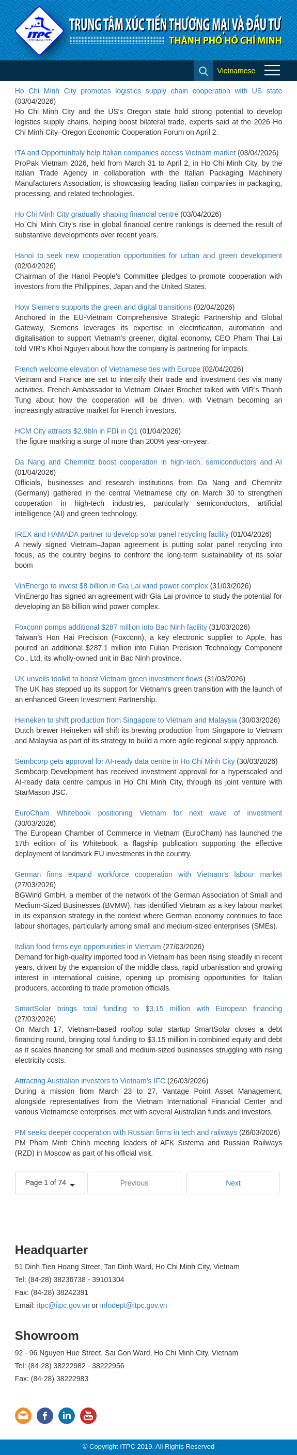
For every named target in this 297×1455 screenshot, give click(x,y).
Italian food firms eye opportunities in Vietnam (88, 946)
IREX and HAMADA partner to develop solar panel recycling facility (122, 534)
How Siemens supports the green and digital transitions (103, 307)
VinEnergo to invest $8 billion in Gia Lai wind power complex (111, 586)
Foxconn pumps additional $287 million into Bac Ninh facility (111, 627)
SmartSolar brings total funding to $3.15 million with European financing (149, 1008)
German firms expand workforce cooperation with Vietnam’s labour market (149, 874)
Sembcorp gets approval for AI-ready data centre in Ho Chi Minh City (125, 761)
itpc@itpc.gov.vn (63, 1305)
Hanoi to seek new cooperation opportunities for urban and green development (149, 255)
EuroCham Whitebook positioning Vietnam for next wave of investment (149, 813)
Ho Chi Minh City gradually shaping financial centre (97, 214)
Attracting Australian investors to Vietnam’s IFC (90, 1081)
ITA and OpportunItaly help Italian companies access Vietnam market (125, 153)
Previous (134, 1183)
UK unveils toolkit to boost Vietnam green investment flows (108, 679)
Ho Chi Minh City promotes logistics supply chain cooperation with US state (149, 91)
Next (233, 1183)
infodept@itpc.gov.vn (133, 1305)
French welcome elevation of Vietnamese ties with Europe (107, 369)
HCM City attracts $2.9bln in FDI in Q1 (76, 431)
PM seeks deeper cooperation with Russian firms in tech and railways (126, 1132)
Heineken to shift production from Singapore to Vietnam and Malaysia (126, 720)
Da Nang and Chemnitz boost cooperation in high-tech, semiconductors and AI (149, 462)
